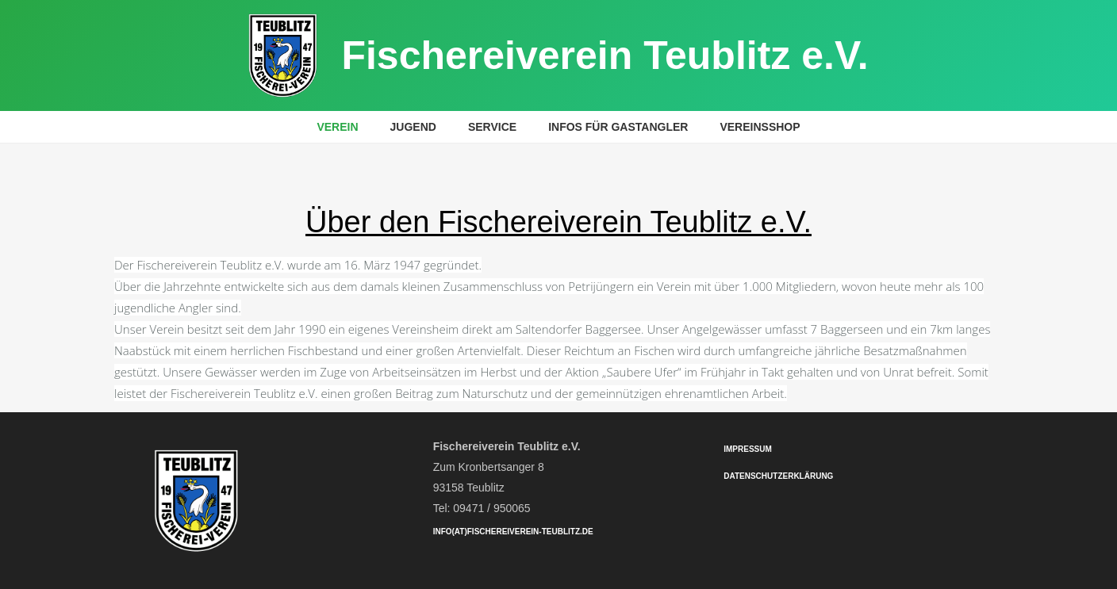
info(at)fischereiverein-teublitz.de (513, 531)
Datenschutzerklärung (778, 476)
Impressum (748, 449)
